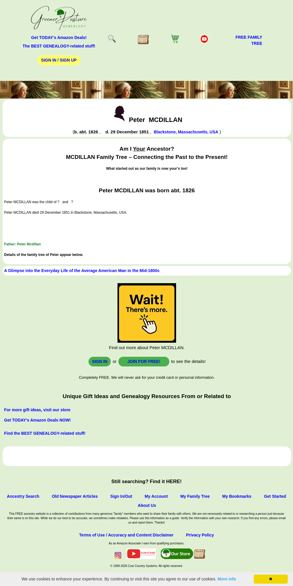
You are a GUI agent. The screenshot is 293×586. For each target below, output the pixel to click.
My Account (156, 496)
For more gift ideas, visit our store (37, 409)
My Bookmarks (237, 496)
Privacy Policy (200, 535)
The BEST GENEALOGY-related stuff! (59, 46)
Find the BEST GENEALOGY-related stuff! (45, 433)
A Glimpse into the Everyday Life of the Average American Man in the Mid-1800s (81, 270)
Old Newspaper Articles (75, 496)
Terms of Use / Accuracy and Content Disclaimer (126, 535)
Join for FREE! (143, 361)
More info (227, 579)
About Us (147, 505)
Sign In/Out (121, 496)
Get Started (275, 496)
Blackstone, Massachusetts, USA (186, 132)
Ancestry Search (23, 496)
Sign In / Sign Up (58, 60)
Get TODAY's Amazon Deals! (59, 37)
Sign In (99, 361)
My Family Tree (194, 496)
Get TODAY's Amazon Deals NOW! (37, 420)
